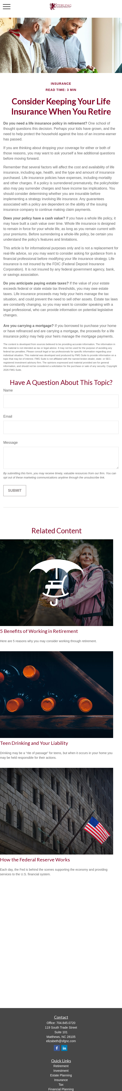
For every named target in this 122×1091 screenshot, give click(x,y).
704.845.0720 (66, 1023)
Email (7, 416)
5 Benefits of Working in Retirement (39, 631)
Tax (61, 1084)
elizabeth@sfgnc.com (61, 1041)
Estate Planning (61, 1075)
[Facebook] (57, 1048)
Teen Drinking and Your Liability (34, 743)
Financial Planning (61, 1089)
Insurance (61, 1080)
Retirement (60, 1066)
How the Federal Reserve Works (35, 859)
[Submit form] (14, 490)
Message (10, 442)
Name (8, 390)
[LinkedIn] (64, 1048)
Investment (60, 1070)
